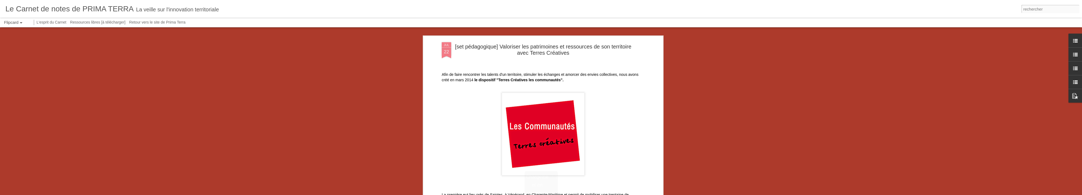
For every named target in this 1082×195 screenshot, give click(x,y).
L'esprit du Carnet (51, 22)
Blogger (593, 192)
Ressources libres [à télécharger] (98, 22)
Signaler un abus (611, 192)
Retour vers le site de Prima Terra (157, 22)
